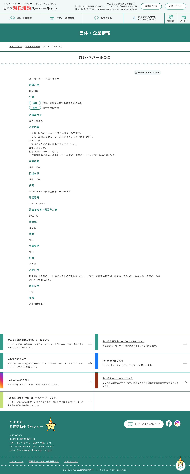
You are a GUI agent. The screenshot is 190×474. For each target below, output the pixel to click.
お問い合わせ (175, 6)
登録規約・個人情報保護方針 (44, 461)
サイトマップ (16, 461)
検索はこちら (151, 6)
